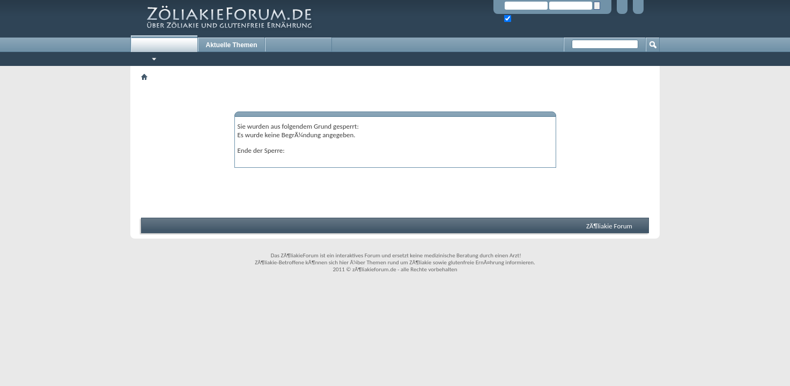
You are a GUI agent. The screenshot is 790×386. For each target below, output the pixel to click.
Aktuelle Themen (231, 45)
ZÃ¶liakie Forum (609, 226)
